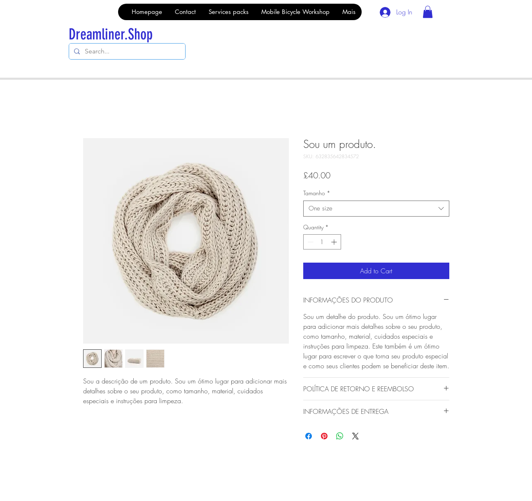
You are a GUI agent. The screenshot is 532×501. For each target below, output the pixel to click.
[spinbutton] (322, 242)
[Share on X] (355, 436)
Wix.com (187, 479)
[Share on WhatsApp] (340, 436)
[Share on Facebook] (309, 436)
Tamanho (316, 193)
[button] (428, 12)
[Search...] (126, 51)
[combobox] (376, 209)
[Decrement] (309, 242)
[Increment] (335, 242)
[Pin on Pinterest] (324, 436)
